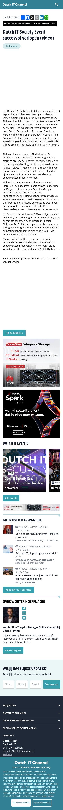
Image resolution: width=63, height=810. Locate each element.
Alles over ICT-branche (18, 589)
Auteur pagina (13, 650)
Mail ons (7, 754)
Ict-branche (11, 46)
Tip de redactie (14, 332)
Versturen (51, 684)
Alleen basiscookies (42, 803)
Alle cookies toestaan (21, 803)
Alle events (11, 498)
